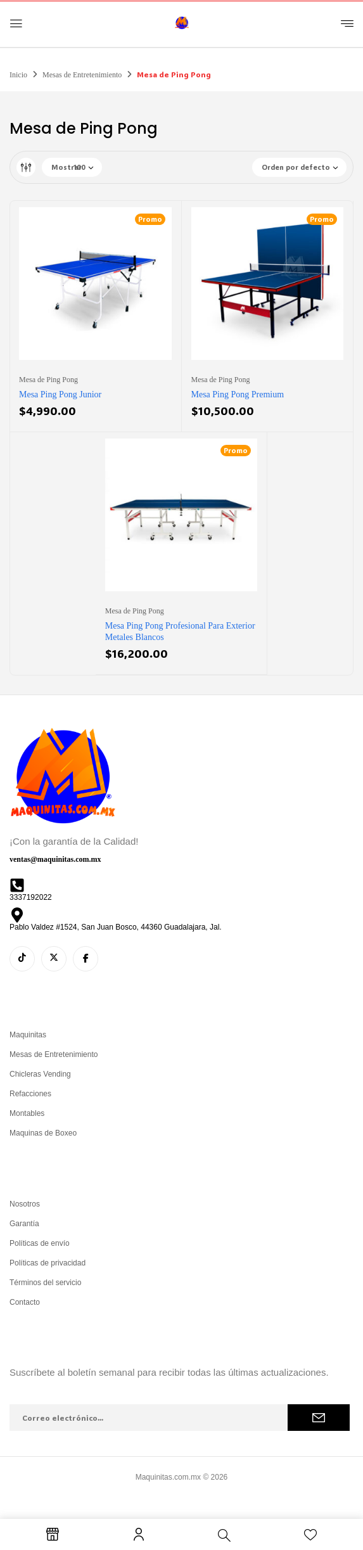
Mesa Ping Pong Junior (60, 394)
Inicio (18, 74)
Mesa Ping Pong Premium (237, 394)
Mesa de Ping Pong (48, 379)
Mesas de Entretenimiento (82, 74)
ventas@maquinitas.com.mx (55, 859)
